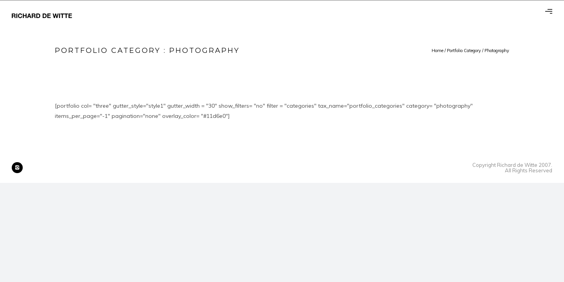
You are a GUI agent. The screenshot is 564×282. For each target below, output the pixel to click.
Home (437, 50)
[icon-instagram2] (17, 167)
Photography (496, 50)
